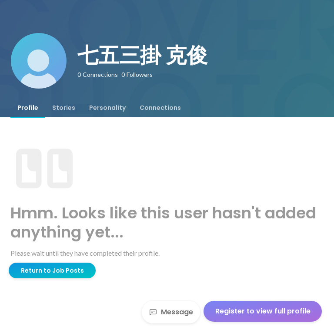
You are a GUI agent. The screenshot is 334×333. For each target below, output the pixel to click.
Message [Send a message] (171, 312)
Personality (107, 107)
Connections (160, 107)
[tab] (27, 107)
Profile (27, 107)
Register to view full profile (263, 311)
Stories (63, 107)
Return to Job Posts (52, 270)
